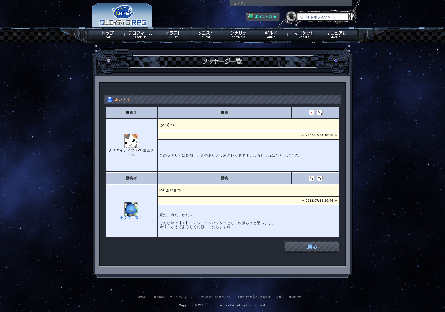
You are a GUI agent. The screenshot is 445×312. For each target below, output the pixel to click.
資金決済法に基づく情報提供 (253, 297)
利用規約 (159, 297)
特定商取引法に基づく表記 (216, 297)
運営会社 (143, 297)
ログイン (240, 4)
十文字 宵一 (131, 218)
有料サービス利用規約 (289, 297)
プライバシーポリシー (182, 297)
